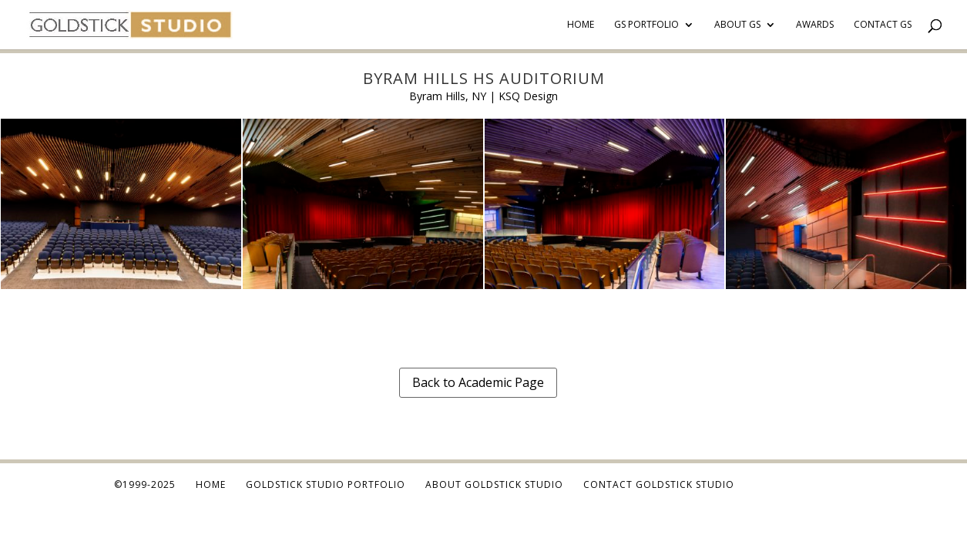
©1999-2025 (145, 484)
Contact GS (883, 25)
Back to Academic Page (478, 382)
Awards (815, 25)
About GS (737, 25)
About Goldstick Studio (494, 484)
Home (580, 25)
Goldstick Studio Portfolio (325, 484)
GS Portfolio (646, 25)
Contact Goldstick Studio (658, 484)
